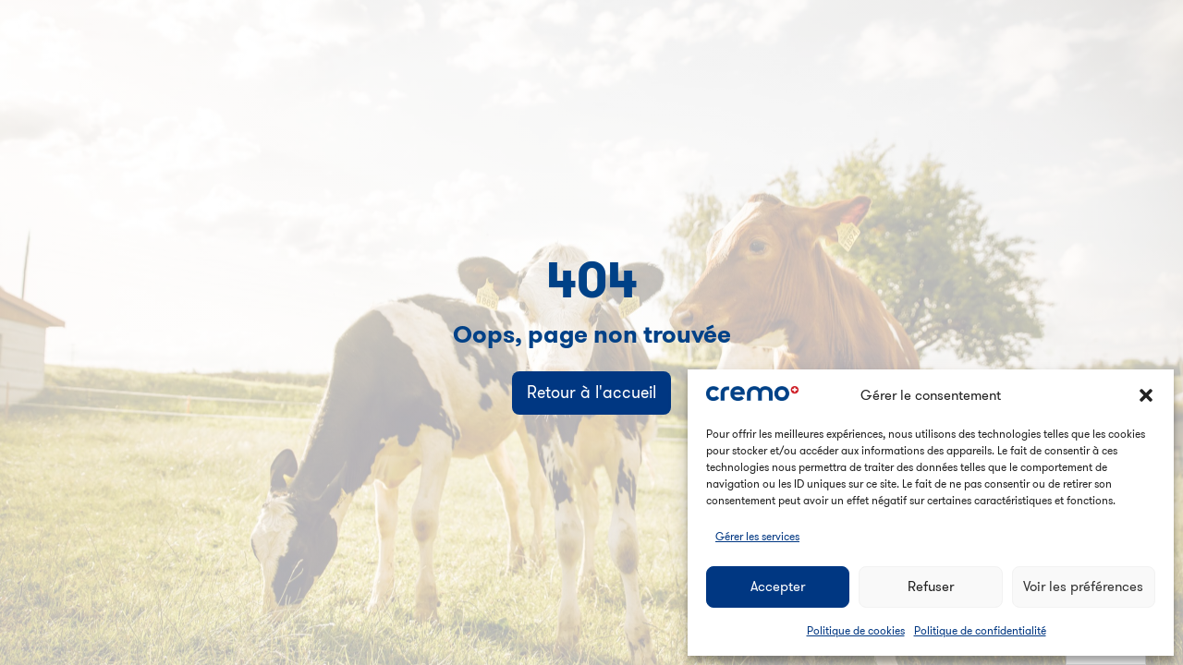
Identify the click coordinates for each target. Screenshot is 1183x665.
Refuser (931, 586)
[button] (1146, 395)
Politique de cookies (856, 630)
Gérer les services (757, 536)
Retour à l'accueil (591, 392)
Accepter (777, 586)
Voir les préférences (1083, 586)
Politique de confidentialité (980, 630)
